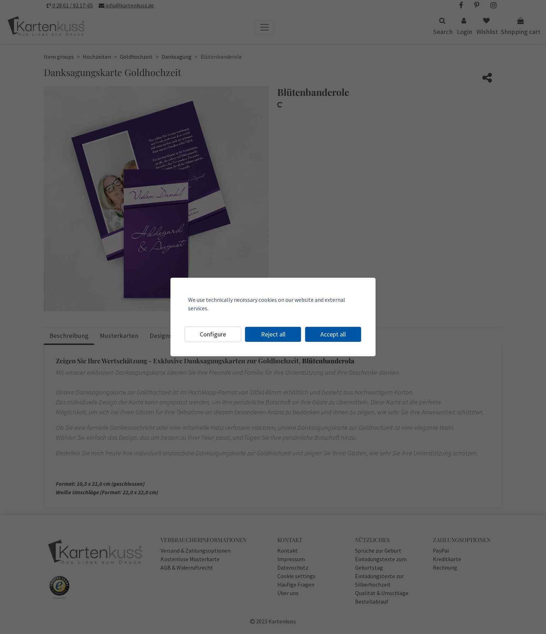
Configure (213, 334)
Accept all (333, 334)
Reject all (273, 334)
